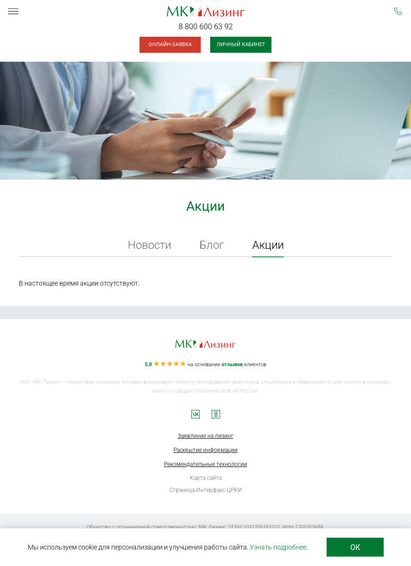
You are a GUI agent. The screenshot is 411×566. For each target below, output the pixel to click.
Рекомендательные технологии (205, 464)
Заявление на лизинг (205, 436)
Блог (211, 245)
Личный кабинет (241, 44)
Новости (149, 245)
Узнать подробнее (278, 547)
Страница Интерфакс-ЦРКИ (205, 490)
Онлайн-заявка (170, 44)
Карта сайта (206, 478)
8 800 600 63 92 (206, 26)
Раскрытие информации (205, 450)
